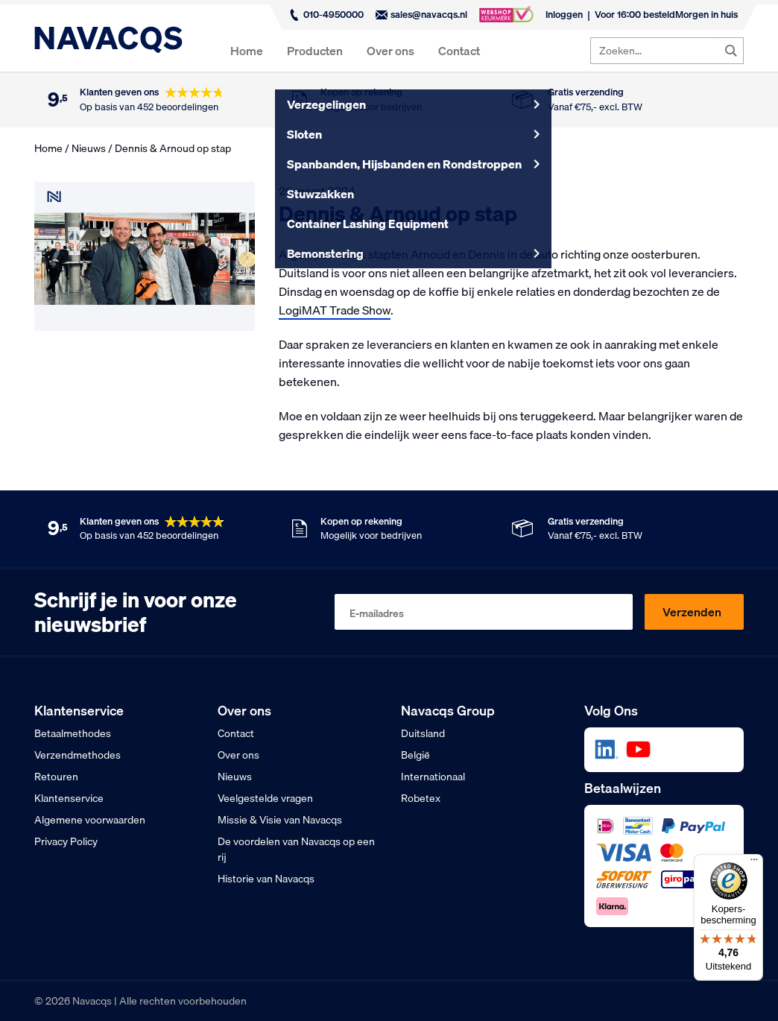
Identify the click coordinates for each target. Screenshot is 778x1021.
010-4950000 (326, 14)
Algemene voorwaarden (89, 820)
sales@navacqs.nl (421, 14)
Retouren (56, 776)
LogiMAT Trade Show (334, 310)
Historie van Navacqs (266, 878)
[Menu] (754, 863)
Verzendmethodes (77, 755)
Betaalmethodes (72, 733)
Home (246, 50)
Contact (459, 50)
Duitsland (423, 733)
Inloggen (564, 14)
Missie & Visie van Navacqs (280, 820)
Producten (315, 50)
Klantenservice (69, 798)
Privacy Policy (66, 841)
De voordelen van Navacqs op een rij (296, 849)
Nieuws (89, 148)
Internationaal (433, 776)
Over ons (390, 50)
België (415, 755)
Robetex (420, 798)
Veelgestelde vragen (265, 798)
